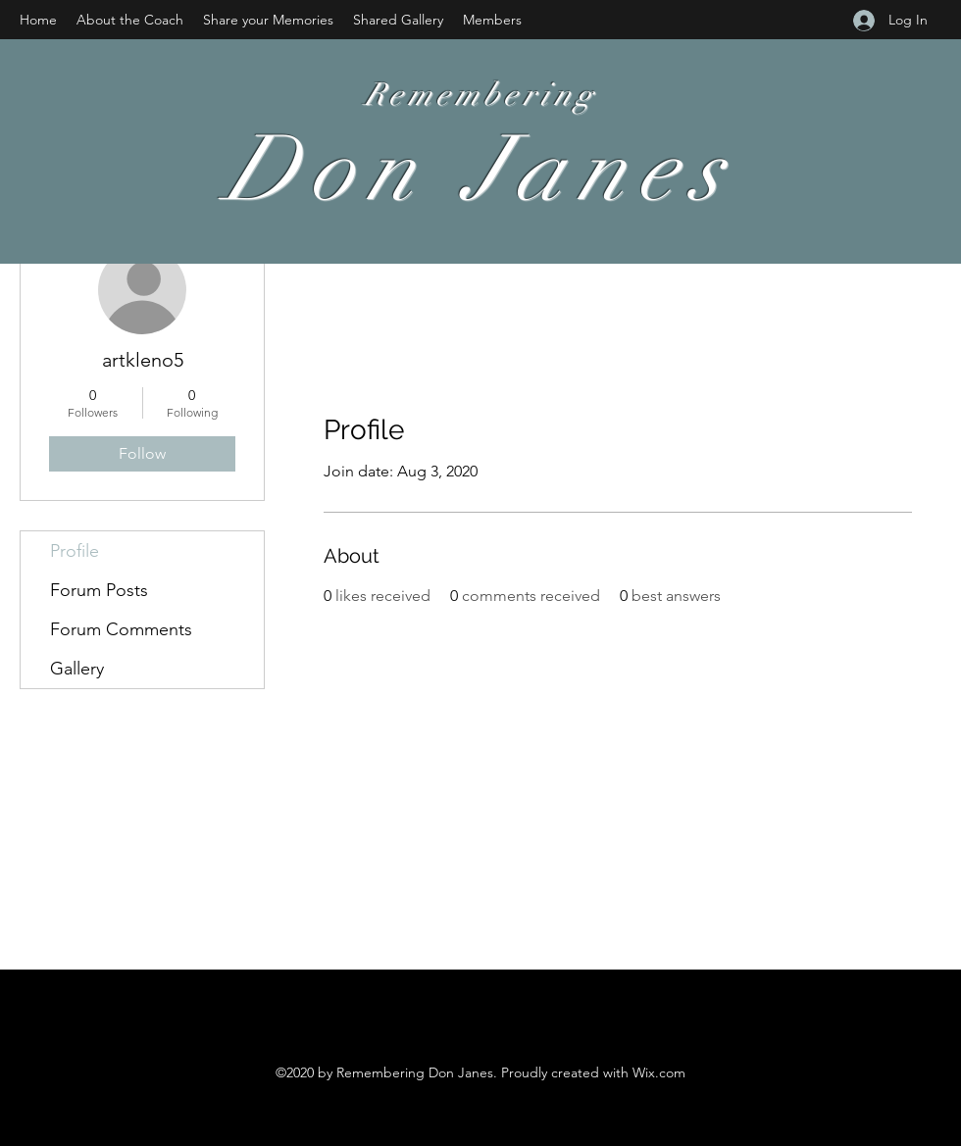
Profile (74, 551)
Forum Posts (99, 590)
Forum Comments (121, 629)
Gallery (77, 668)
